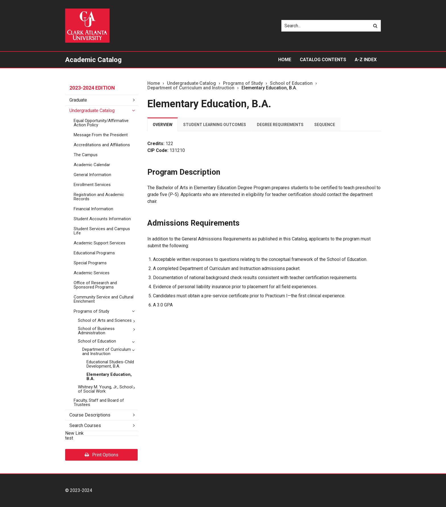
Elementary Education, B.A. (109, 376)
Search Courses (85, 425)
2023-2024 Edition (92, 88)
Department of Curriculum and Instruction (106, 351)
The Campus (86, 154)
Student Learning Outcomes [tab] (214, 124)
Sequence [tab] (324, 124)
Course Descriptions (89, 415)
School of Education (97, 341)
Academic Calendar (92, 164)
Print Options (101, 454)
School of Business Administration (96, 330)
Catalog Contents (323, 59)
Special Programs (90, 262)
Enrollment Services (92, 184)
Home (284, 59)
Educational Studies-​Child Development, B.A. (110, 364)
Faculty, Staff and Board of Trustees (99, 402)
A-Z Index (366, 59)
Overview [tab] (162, 124)
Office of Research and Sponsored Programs (95, 285)
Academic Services (92, 272)
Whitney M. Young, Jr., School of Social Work (105, 389)
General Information (92, 174)
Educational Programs (94, 252)
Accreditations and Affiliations (102, 144)
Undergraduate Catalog (92, 110)
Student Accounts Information (102, 218)
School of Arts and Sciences (105, 320)
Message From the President (101, 134)
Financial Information (93, 208)
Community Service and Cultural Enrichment (103, 299)
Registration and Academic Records (99, 196)
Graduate (78, 100)
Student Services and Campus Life (102, 231)
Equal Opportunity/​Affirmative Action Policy (101, 122)
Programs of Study (91, 311)
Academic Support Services (99, 243)
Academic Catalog (93, 60)
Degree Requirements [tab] (280, 124)
